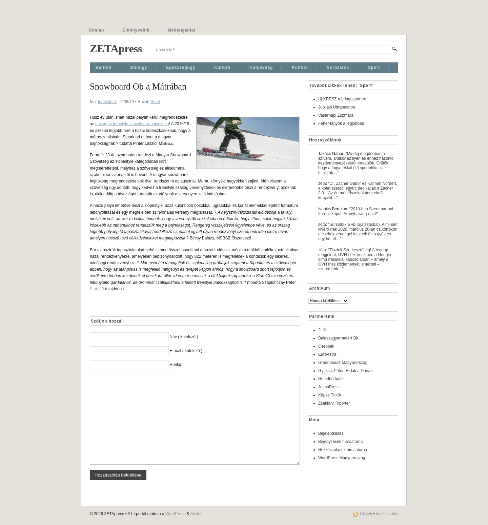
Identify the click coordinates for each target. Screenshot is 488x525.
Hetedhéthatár (331, 378)
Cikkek (366, 513)
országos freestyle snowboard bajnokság (132, 123)
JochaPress (329, 387)
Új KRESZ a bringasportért (342, 99)
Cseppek (326, 346)
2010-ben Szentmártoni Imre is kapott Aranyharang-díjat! (355, 211)
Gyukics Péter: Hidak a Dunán (345, 370)
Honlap (175, 364)
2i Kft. (323, 330)
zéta (322, 183)
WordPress (175, 513)
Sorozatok (338, 67)
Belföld (103, 67)
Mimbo (196, 513)
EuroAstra (327, 354)
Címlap (96, 30)
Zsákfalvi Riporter (334, 403)
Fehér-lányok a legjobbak (341, 123)
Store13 (97, 289)
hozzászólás (387, 513)
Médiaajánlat (182, 30)
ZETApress (116, 48)
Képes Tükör (329, 395)
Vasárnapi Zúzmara (335, 115)
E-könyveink (135, 30)
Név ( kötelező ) (183, 336)
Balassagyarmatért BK (338, 338)
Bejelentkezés (331, 433)
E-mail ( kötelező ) (185, 350)
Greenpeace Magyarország (342, 362)
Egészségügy (180, 67)
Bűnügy (138, 67)
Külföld (300, 67)
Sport (374, 67)
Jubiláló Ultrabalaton (336, 107)
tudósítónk (107, 101)
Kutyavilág (261, 67)
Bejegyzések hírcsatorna (340, 441)
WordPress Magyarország (341, 457)
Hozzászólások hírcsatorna (342, 449)
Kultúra (222, 67)
